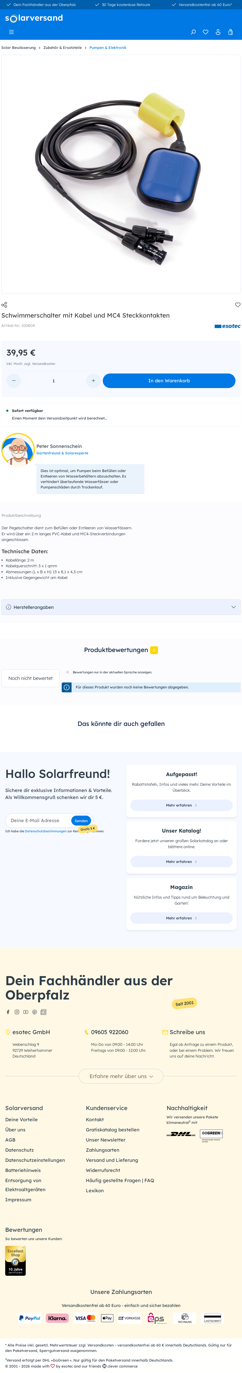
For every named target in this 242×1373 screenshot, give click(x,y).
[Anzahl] (53, 380)
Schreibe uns (183, 1032)
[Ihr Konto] (218, 32)
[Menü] (11, 30)
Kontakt (95, 1120)
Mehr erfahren (181, 805)
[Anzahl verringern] (14, 380)
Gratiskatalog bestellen (112, 1130)
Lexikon (95, 1191)
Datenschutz (19, 1150)
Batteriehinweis (23, 1170)
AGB (10, 1140)
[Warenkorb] (230, 32)
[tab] (121, 650)
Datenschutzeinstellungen (35, 1160)
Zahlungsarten (102, 1150)
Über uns (15, 1130)
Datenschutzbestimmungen (46, 831)
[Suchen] (193, 32)
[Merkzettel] (205, 32)
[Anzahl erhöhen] (93, 380)
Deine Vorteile (21, 1120)
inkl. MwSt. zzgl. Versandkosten (31, 364)
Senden (81, 820)
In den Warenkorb (169, 381)
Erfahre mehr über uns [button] (122, 1076)
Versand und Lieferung (112, 1160)
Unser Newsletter (105, 1140)
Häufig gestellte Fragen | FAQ (120, 1180)
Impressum (18, 1200)
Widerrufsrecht (103, 1170)
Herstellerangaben (30, 607)
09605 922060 (106, 1032)
